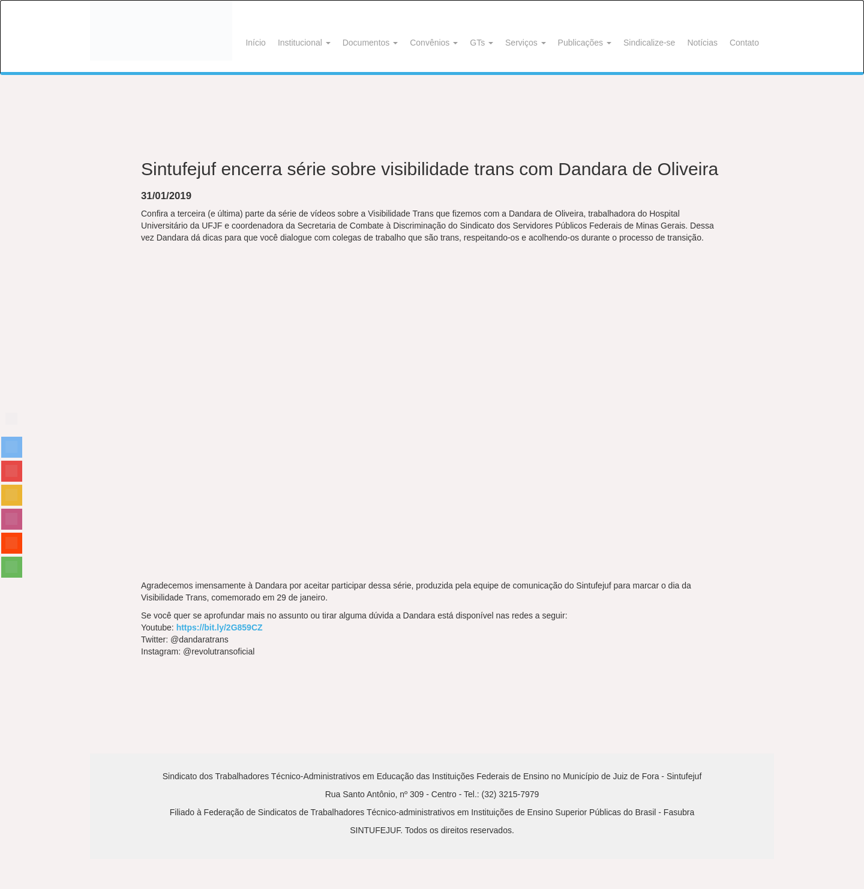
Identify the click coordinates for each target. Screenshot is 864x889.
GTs (481, 42)
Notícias (702, 42)
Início (255, 42)
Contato (744, 42)
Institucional (304, 42)
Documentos (370, 42)
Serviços (525, 42)
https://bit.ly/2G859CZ (219, 627)
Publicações (584, 42)
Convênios (434, 42)
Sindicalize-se (649, 42)
